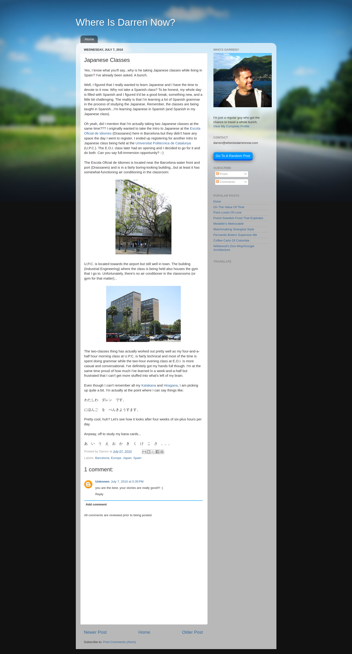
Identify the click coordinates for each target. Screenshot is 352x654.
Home (89, 39)
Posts (222, 174)
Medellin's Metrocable (228, 223)
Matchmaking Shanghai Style (233, 229)
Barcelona (102, 458)
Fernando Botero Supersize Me (235, 235)
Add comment (96, 504)
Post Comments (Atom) (119, 642)
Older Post (192, 632)
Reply (99, 494)
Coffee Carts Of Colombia (231, 240)
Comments (225, 182)
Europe (116, 458)
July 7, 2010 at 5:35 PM (127, 481)
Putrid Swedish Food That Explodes (238, 218)
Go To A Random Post (233, 156)
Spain (137, 458)
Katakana (148, 385)
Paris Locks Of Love (227, 212)
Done (217, 201)
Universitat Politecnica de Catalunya (163, 143)
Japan (127, 458)
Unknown (102, 481)
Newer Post (95, 632)
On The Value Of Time (228, 207)
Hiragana (171, 385)
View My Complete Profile (231, 126)
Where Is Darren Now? (125, 22)
